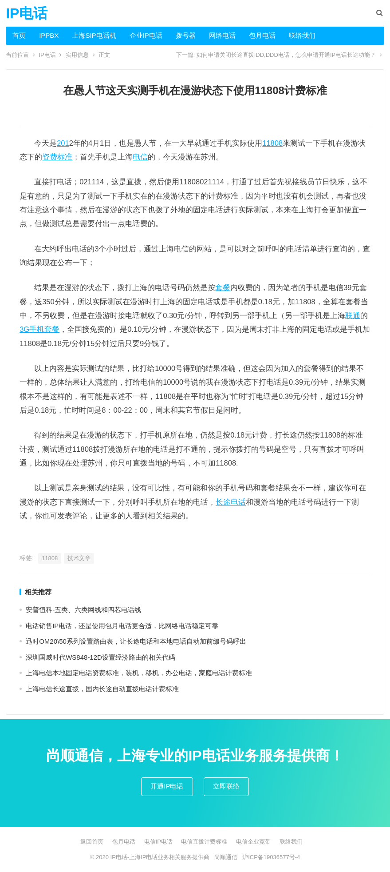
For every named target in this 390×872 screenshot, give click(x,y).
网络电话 (222, 35)
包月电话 (262, 35)
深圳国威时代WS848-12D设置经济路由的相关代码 (100, 657)
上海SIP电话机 (94, 35)
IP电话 (26, 13)
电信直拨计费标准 (204, 841)
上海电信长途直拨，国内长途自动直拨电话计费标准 (102, 689)
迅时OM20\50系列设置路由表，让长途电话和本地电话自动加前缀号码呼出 (136, 641)
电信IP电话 (158, 841)
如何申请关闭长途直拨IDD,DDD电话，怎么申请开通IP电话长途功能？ (286, 55)
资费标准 (57, 157)
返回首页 (91, 841)
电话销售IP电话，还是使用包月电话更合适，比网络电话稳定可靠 (122, 625)
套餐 (222, 287)
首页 (19, 35)
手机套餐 (44, 329)
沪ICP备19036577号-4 (271, 857)
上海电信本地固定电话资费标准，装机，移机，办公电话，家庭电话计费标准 (139, 673)
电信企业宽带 (253, 841)
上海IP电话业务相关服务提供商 (169, 857)
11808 (272, 143)
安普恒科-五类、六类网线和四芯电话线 (83, 609)
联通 (352, 315)
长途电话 (231, 502)
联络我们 (302, 35)
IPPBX (49, 35)
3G (24, 329)
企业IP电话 (146, 35)
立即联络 (226, 786)
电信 (140, 157)
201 (63, 143)
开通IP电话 (166, 786)
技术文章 (79, 558)
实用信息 (77, 55)
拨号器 (186, 35)
